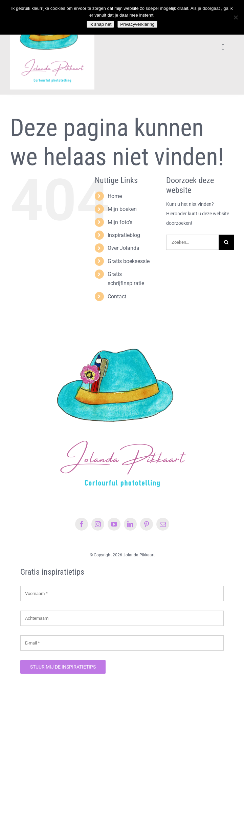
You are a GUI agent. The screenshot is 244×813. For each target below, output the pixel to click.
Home (115, 196)
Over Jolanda (123, 248)
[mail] (162, 524)
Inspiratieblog (124, 235)
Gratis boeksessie (129, 261)
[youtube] (114, 524)
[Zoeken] (226, 242)
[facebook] (81, 524)
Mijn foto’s (120, 222)
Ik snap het (100, 24)
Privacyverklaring (137, 24)
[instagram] (97, 524)
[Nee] (235, 17)
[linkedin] (130, 524)
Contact (117, 296)
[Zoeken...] (192, 242)
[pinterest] (146, 524)
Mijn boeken (122, 209)
